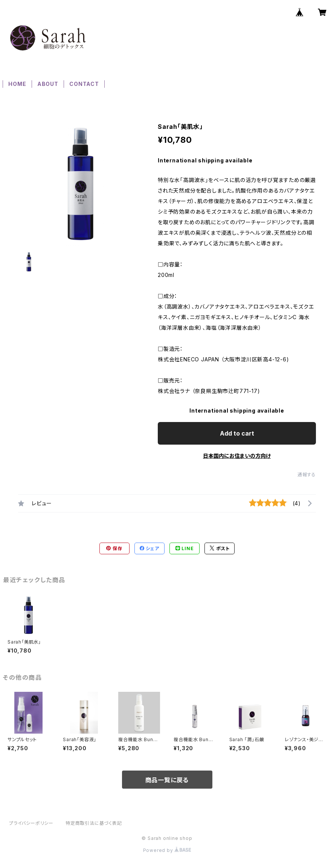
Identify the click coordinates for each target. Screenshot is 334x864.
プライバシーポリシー (31, 823)
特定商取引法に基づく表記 (94, 823)
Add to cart (237, 433)
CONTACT (84, 84)
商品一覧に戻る (167, 780)
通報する (306, 474)
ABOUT (47, 84)
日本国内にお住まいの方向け (237, 456)
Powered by (167, 850)
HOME (17, 84)
